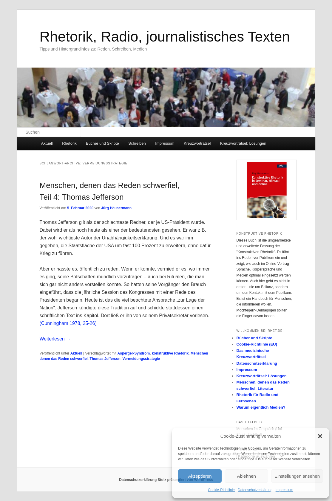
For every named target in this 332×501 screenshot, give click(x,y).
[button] (320, 436)
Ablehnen (246, 476)
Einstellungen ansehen (297, 476)
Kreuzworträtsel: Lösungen (243, 143)
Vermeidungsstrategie (141, 359)
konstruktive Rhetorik (170, 353)
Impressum (284, 490)
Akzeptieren (199, 476)
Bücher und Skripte (102, 143)
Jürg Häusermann (116, 208)
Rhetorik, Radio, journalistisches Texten (165, 37)
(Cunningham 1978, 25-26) (68, 323)
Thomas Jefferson (105, 359)
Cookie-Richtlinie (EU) (257, 344)
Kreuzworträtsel (197, 143)
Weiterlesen (55, 338)
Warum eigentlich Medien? (261, 407)
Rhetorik (69, 143)
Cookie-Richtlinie (221, 490)
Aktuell (47, 143)
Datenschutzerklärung (255, 490)
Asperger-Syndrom (134, 353)
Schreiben (137, 143)
